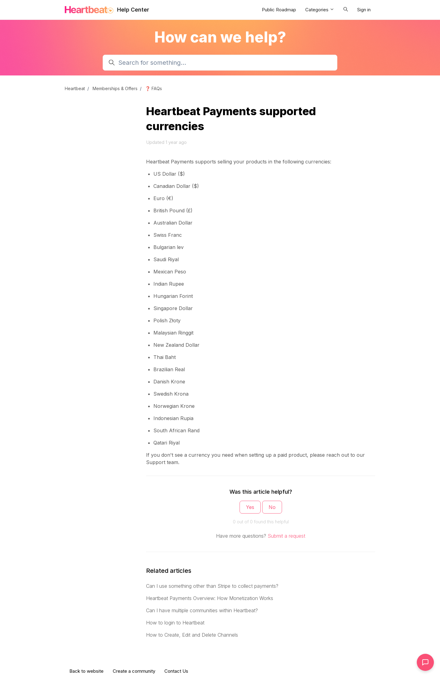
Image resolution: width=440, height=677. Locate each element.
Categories (319, 10)
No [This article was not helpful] (272, 507)
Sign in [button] (364, 10)
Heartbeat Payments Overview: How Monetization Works (209, 598)
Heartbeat (75, 88)
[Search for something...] (220, 63)
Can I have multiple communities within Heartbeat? (202, 610)
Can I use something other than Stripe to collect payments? (212, 586)
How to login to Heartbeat (175, 623)
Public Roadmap (279, 10)
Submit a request (286, 536)
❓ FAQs (153, 88)
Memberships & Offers (115, 88)
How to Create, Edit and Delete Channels (192, 635)
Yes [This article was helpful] (250, 507)
